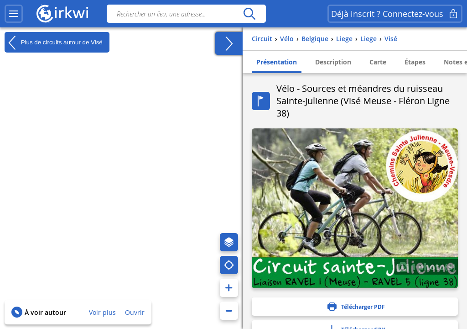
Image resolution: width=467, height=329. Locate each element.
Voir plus (102, 312)
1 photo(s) (426, 266)
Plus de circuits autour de (54, 42)
